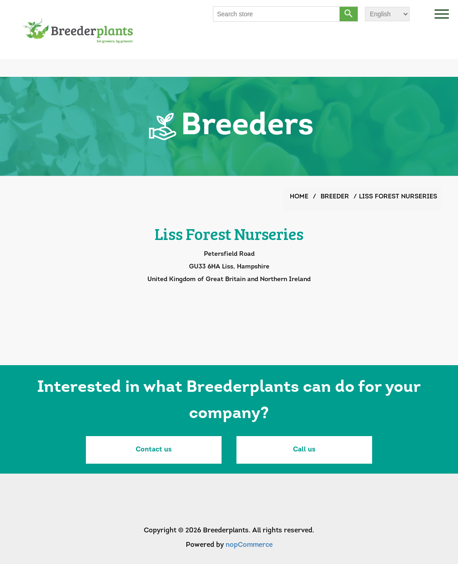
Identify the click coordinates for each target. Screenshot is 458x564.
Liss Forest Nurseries (398, 196)
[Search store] (276, 14)
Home (299, 196)
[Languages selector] (387, 14)
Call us (304, 449)
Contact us (154, 449)
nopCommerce (249, 545)
